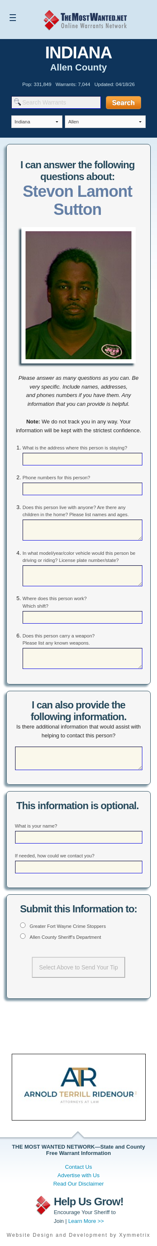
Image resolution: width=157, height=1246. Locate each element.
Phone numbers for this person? (56, 477)
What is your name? (36, 825)
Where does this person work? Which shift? (55, 602)
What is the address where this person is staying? (75, 447)
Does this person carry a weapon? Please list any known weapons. (59, 639)
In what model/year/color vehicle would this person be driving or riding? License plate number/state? (79, 557)
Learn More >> (86, 1221)
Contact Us (78, 1167)
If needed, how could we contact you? (55, 855)
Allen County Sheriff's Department (65, 937)
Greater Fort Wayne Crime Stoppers (68, 926)
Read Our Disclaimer (78, 1184)
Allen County (78, 67)
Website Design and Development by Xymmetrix (78, 1235)
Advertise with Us (78, 1175)
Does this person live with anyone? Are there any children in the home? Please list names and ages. (76, 511)
